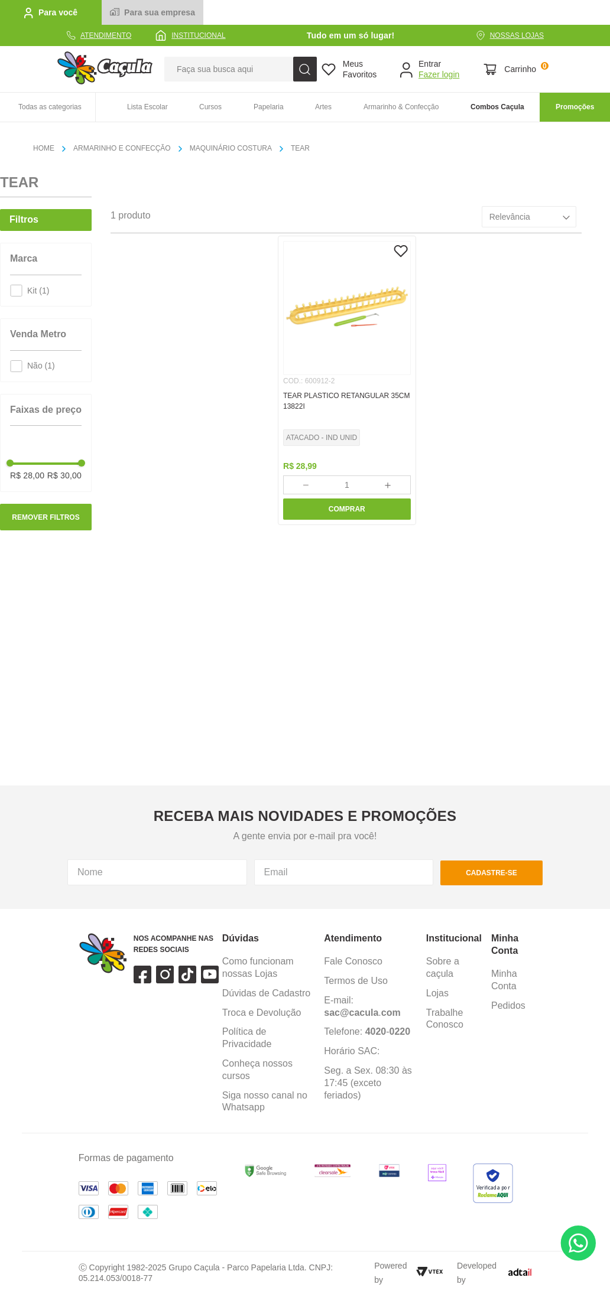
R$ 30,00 (64, 475)
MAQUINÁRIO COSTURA (231, 148)
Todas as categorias (50, 107)
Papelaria (269, 107)
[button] (46, 269)
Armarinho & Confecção (401, 107)
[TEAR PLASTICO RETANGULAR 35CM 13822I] (347, 380)
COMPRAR (347, 509)
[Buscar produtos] (305, 69)
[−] (305, 484)
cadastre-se (491, 896)
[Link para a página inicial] (48, 148)
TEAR (300, 148)
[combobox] (240, 69)
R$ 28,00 (27, 475)
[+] (388, 484)
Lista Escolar (147, 107)
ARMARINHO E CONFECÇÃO (122, 148)
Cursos (210, 107)
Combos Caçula (497, 107)
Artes (323, 107)
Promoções (575, 107)
